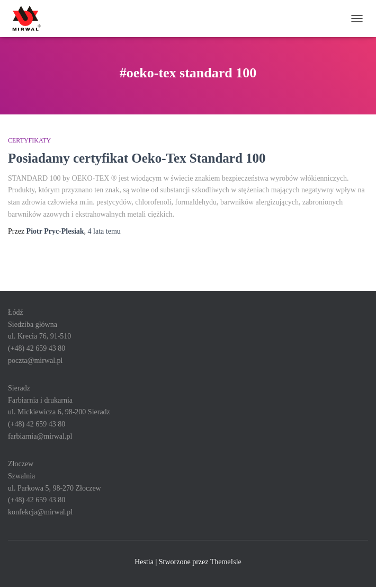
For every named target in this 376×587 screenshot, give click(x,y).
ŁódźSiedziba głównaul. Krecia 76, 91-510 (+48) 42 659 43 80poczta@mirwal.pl (39, 336)
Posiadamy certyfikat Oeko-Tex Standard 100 (137, 158)
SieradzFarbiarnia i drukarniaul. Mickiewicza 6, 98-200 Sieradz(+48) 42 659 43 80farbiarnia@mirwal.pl (59, 412)
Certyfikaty (29, 140)
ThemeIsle (225, 562)
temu (104, 231)
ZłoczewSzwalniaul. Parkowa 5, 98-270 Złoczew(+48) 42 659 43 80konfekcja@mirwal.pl (54, 488)
